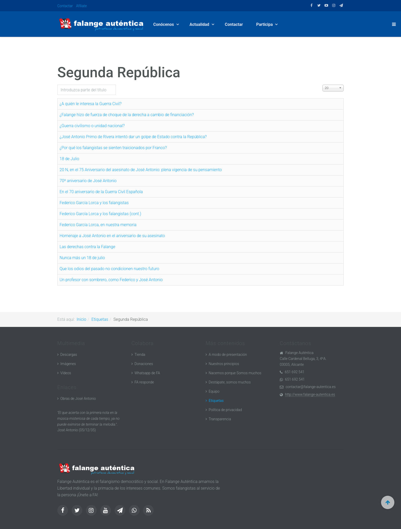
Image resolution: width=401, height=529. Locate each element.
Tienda (140, 354)
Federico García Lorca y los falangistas (94, 202)
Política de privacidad (225, 410)
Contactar (65, 6)
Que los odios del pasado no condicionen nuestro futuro (109, 268)
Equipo (214, 391)
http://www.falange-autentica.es (310, 394)
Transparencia (220, 419)
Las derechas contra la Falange (87, 246)
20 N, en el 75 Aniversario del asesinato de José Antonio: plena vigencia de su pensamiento (141, 169)
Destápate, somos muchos (230, 382)
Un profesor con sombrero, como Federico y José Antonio (111, 279)
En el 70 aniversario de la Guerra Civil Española (101, 191)
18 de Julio (69, 158)
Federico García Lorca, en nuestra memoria (98, 224)
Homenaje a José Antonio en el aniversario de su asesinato (112, 235)
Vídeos (65, 373)
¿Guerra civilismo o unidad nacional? (92, 125)
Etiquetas (100, 319)
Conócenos (164, 24)
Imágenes (68, 364)
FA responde (144, 382)
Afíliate (81, 6)
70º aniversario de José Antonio (88, 180)
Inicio (81, 319)
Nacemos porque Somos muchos (235, 373)
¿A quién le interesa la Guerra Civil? (90, 103)
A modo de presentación (228, 354)
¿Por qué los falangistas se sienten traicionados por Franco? (113, 147)
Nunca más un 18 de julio (82, 257)
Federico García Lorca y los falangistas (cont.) (100, 213)
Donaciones (144, 364)
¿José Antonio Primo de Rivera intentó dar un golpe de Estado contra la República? (133, 136)
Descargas (68, 354)
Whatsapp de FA (147, 373)
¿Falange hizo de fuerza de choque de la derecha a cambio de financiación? (127, 114)
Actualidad (200, 24)
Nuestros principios (224, 364)
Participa (265, 24)
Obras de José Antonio (78, 398)
